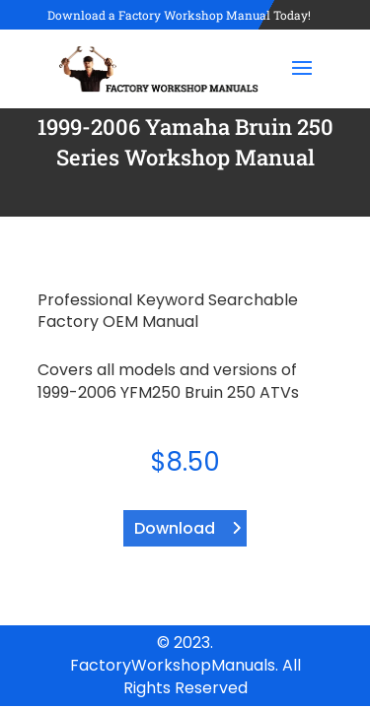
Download (174, 528)
